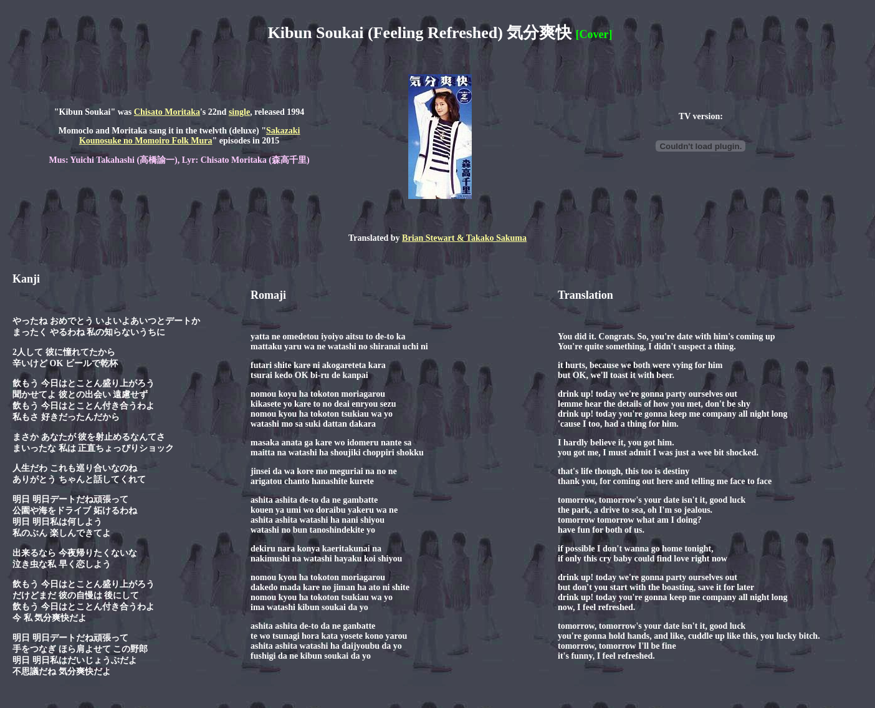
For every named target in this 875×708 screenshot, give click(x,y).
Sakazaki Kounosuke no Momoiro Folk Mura (189, 135)
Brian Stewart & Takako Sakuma (464, 238)
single (239, 112)
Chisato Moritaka (167, 112)
